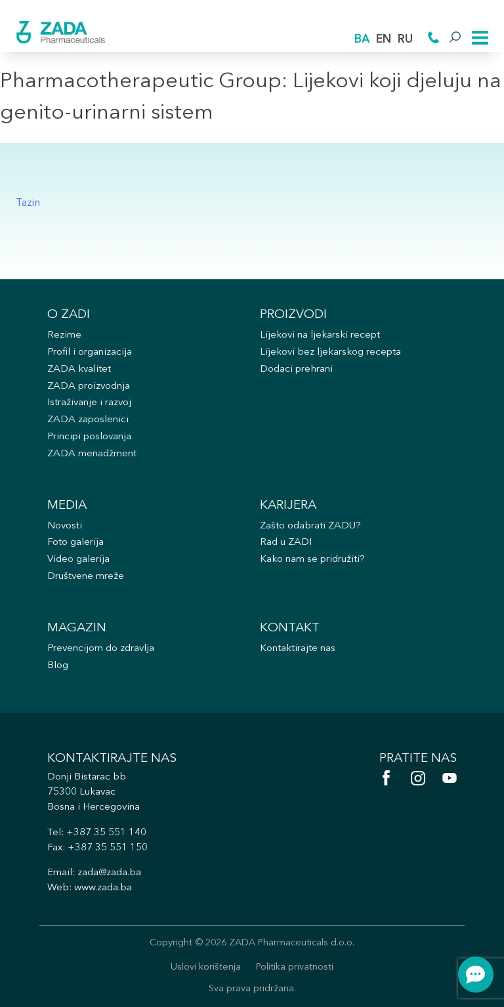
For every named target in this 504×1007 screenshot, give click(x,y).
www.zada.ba (103, 888)
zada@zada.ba (109, 873)
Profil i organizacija (89, 352)
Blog (57, 666)
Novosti (64, 526)
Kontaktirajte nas (297, 649)
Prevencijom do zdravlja (100, 649)
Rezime (64, 335)
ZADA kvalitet (79, 369)
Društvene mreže (85, 577)
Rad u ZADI (286, 542)
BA (361, 39)
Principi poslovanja (89, 437)
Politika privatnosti (294, 967)
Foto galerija (75, 542)
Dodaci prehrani (296, 369)
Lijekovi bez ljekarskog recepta (330, 352)
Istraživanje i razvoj (89, 403)
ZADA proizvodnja (88, 386)
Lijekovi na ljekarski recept (320, 335)
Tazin (28, 203)
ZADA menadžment (91, 454)
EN (383, 39)
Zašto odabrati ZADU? (310, 526)
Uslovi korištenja (206, 967)
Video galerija (78, 559)
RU (405, 39)
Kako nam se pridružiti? (312, 559)
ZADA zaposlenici (88, 420)
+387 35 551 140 (106, 833)
